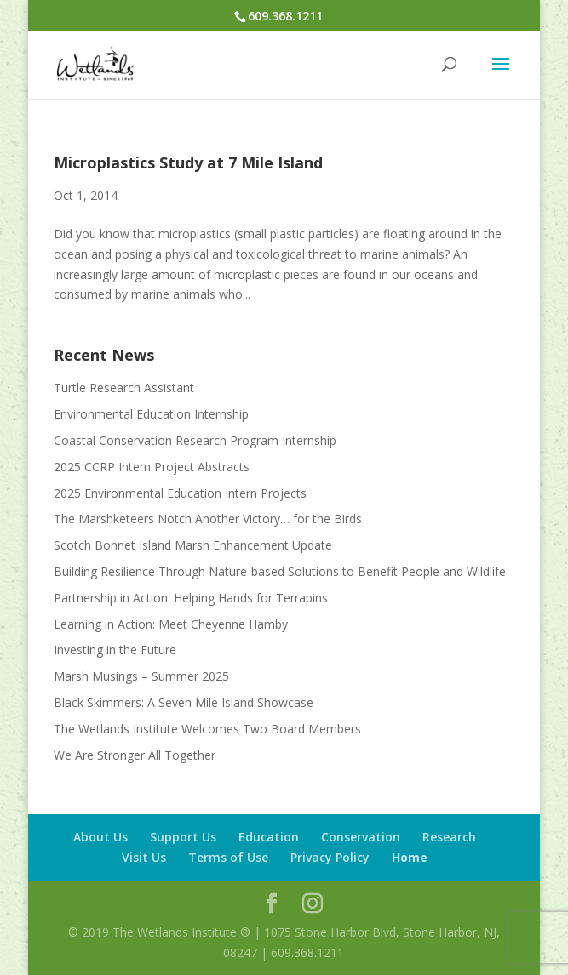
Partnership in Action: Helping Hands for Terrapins (191, 598)
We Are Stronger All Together (134, 755)
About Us (100, 837)
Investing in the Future (115, 649)
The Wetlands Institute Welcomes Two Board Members (207, 729)
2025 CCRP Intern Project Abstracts (152, 467)
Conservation (360, 837)
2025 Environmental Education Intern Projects (180, 493)
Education (268, 837)
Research (449, 837)
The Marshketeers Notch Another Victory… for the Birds (208, 518)
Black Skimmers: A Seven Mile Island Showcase (183, 702)
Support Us (183, 837)
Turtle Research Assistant (124, 387)
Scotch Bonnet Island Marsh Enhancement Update (193, 545)
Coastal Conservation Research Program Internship (195, 440)
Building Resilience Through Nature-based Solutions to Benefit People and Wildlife (280, 571)
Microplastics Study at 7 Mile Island (188, 162)
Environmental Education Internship (151, 414)
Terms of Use (228, 857)
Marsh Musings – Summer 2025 (141, 676)
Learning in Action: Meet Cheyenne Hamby (171, 624)
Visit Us (144, 857)
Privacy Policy (330, 857)
